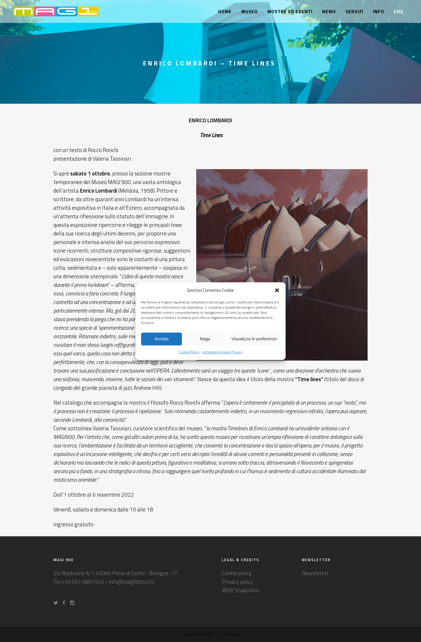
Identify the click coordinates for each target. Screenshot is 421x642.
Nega (205, 338)
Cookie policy (236, 573)
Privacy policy (237, 581)
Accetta (161, 338)
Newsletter (315, 573)
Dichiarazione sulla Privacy (222, 352)
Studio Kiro (246, 590)
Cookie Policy (189, 352)
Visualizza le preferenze (254, 338)
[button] (277, 290)
